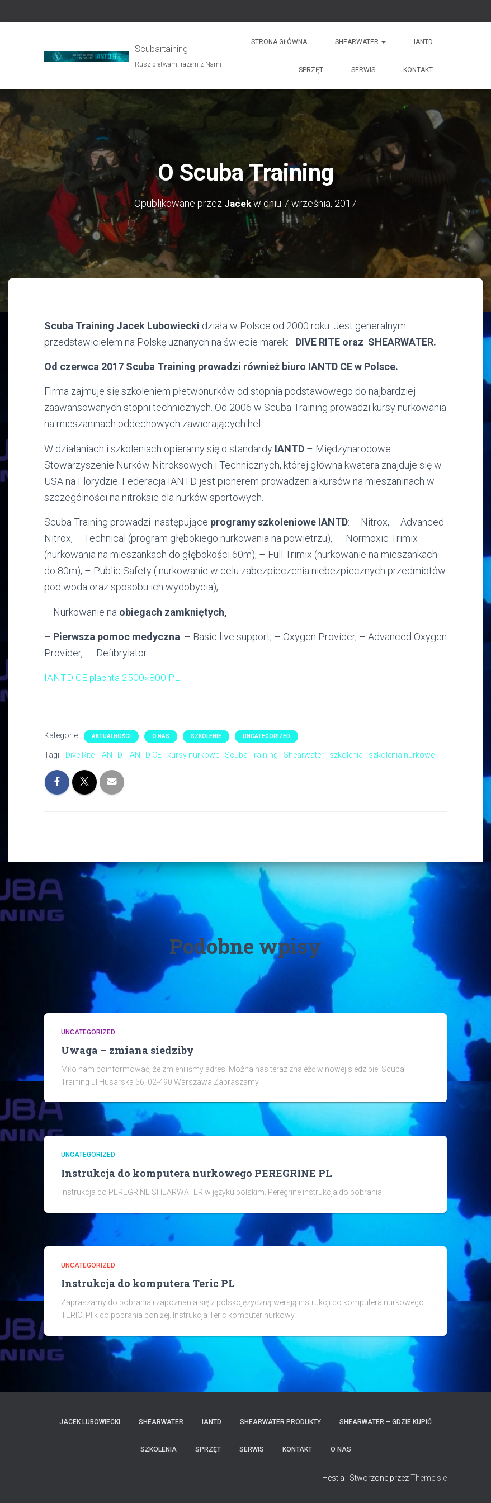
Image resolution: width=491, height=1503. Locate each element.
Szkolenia (158, 1449)
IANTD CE (145, 754)
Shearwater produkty (280, 1422)
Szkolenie (206, 736)
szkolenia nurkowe (402, 754)
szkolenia (346, 754)
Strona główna (279, 42)
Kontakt (418, 70)
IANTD (423, 42)
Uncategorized (266, 736)
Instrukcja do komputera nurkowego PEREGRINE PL (196, 1173)
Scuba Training (251, 754)
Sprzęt (311, 70)
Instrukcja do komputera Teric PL (148, 1283)
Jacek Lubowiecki (89, 1422)
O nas (160, 736)
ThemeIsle (428, 1477)
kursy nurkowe (193, 754)
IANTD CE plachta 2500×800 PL (113, 677)
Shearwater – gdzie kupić (385, 1422)
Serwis (363, 70)
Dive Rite (80, 754)
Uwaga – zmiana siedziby (127, 1050)
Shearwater (360, 42)
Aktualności (111, 736)
